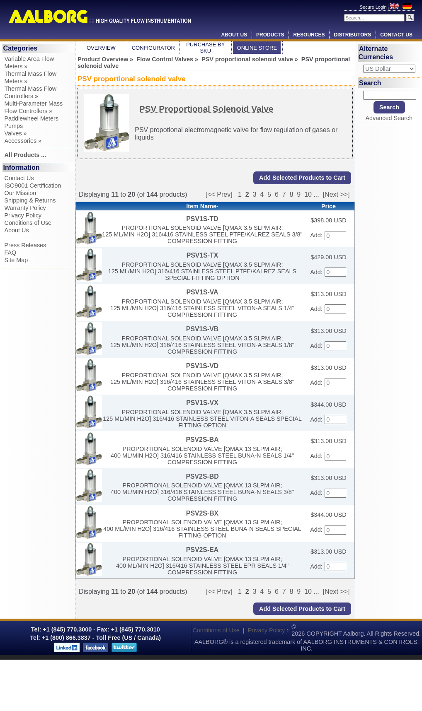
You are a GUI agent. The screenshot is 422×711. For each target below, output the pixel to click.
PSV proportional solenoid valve (247, 59)
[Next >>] (336, 194)
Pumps (14, 126)
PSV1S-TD (202, 218)
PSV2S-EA (202, 549)
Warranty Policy (25, 208)
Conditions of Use (28, 222)
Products (270, 35)
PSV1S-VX (202, 402)
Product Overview (103, 59)
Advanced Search (388, 118)
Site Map (16, 260)
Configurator (153, 48)
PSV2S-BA (202, 439)
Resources (309, 35)
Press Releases (25, 245)
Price (328, 206)
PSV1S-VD (202, 365)
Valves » (16, 133)
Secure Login (374, 7)
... (316, 194)
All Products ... (25, 155)
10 (308, 194)
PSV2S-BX (202, 513)
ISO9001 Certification (33, 185)
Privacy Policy (23, 215)
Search (370, 82)
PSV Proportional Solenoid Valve (206, 108)
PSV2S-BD (202, 476)
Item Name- (202, 206)
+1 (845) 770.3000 (66, 629)
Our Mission (20, 193)
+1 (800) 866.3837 (66, 637)
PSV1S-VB (202, 329)
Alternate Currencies (376, 52)
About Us (234, 35)
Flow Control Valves (164, 59)
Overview (101, 48)
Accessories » (23, 140)
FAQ (11, 252)
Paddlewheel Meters (31, 118)
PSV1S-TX (202, 255)
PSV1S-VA (202, 292)
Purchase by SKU (205, 47)
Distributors (352, 35)
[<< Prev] (219, 194)
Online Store (257, 48)
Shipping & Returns (30, 200)
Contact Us (396, 35)
